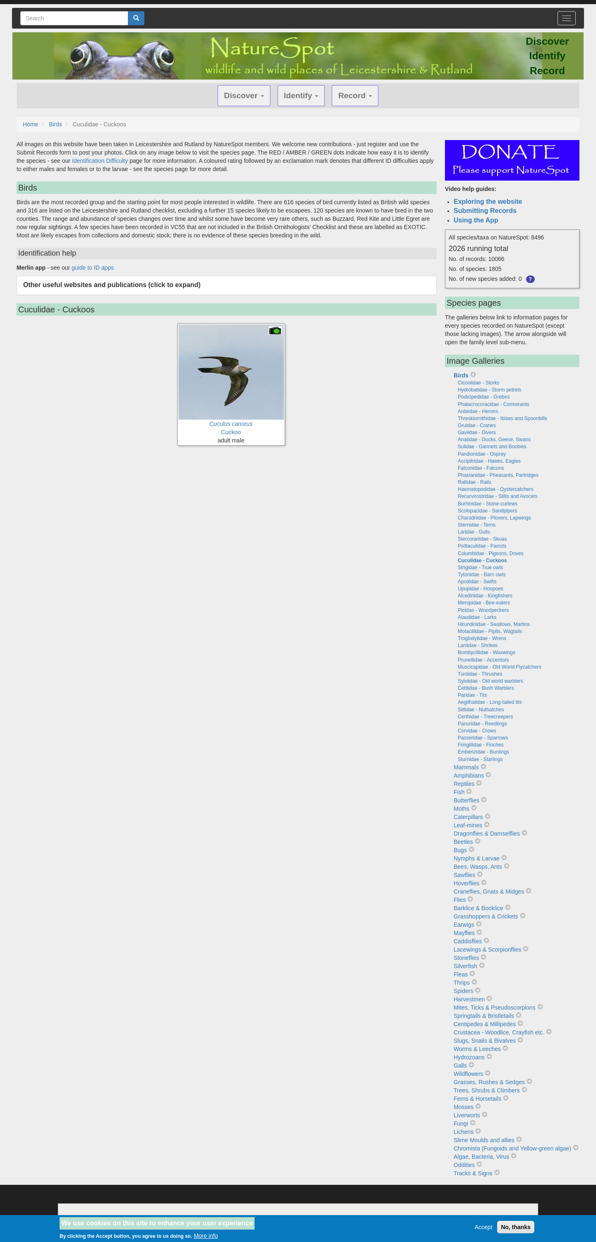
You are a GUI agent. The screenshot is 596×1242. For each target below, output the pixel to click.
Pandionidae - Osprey (482, 454)
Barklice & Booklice (478, 908)
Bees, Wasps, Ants (478, 866)
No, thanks (516, 1229)
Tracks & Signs (473, 1173)
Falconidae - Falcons (481, 468)
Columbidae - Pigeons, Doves (491, 553)
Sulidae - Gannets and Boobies (492, 446)
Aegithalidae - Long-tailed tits (490, 702)
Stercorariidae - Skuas (482, 539)
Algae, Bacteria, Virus (481, 1156)
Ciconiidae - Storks (479, 383)
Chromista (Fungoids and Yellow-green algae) (512, 1148)
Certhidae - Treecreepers (485, 717)
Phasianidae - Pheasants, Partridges (498, 475)
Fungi (461, 1123)
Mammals (466, 767)
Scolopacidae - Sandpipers (487, 511)
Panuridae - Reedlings (482, 724)
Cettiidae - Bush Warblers (486, 688)
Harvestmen (469, 999)
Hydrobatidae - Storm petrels (489, 390)
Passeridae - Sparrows (483, 738)
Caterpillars (468, 817)
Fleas (461, 974)
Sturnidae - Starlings (480, 759)
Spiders (463, 991)
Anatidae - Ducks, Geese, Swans (494, 439)
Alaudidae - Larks (477, 617)
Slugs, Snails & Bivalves (485, 1040)
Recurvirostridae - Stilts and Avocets (498, 496)
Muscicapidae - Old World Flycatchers (499, 667)
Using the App (476, 220)
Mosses (463, 1107)
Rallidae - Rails (474, 482)
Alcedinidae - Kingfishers (485, 596)
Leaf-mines (468, 825)
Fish (459, 792)
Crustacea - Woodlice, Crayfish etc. (499, 1032)
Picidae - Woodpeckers (483, 610)
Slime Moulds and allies (484, 1140)
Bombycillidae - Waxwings (486, 652)
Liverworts (467, 1115)
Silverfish (465, 966)
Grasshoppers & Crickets (486, 916)
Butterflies (466, 800)
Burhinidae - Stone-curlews (487, 504)
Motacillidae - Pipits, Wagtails (490, 631)
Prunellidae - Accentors (483, 660)
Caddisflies (468, 941)
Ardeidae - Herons (478, 411)
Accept (484, 1229)
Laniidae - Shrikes (477, 645)
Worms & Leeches (477, 1049)
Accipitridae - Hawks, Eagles (489, 461)
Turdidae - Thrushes (480, 674)
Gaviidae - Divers (477, 432)
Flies (460, 899)
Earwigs (464, 924)
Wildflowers (468, 1073)
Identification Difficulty (100, 160)
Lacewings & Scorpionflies (487, 949)
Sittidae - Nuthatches (481, 710)
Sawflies (464, 875)
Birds (55, 124)
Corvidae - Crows (477, 731)
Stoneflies (466, 957)
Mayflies (464, 933)
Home (30, 124)
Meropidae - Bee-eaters (484, 603)
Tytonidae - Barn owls (481, 575)
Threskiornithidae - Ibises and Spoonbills (502, 418)
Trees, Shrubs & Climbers (487, 1090)
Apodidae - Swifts (477, 582)
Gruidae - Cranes (477, 425)
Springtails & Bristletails (484, 1015)
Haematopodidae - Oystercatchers (496, 489)
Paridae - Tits (472, 695)
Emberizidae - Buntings (483, 752)
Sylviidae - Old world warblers (490, 681)
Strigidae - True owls (480, 567)
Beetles (463, 841)
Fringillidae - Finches (481, 745)
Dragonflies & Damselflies (487, 833)
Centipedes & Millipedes (485, 1024)
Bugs (460, 850)
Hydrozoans (469, 1057)
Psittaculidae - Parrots (482, 546)
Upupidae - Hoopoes (480, 589)
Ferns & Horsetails (477, 1098)
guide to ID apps (93, 267)
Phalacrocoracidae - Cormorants (493, 404)
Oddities (464, 1165)
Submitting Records (485, 210)
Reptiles (464, 783)
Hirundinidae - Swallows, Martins (494, 624)
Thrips (462, 982)
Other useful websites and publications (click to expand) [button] (112, 284)
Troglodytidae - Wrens (482, 638)
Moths (461, 808)
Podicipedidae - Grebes (483, 397)
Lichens (463, 1131)
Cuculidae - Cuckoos (482, 560)
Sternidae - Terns (476, 525)
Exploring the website (488, 201)
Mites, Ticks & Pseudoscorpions (495, 1007)
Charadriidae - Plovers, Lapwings (494, 518)
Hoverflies (466, 883)
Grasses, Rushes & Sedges (489, 1082)
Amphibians (469, 775)
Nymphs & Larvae (477, 858)
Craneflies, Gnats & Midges (489, 891)
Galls (460, 1065)
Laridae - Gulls (474, 532)
